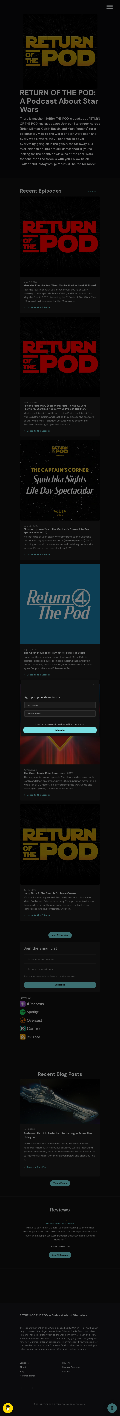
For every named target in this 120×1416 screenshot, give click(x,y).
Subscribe (60, 730)
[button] (94, 685)
